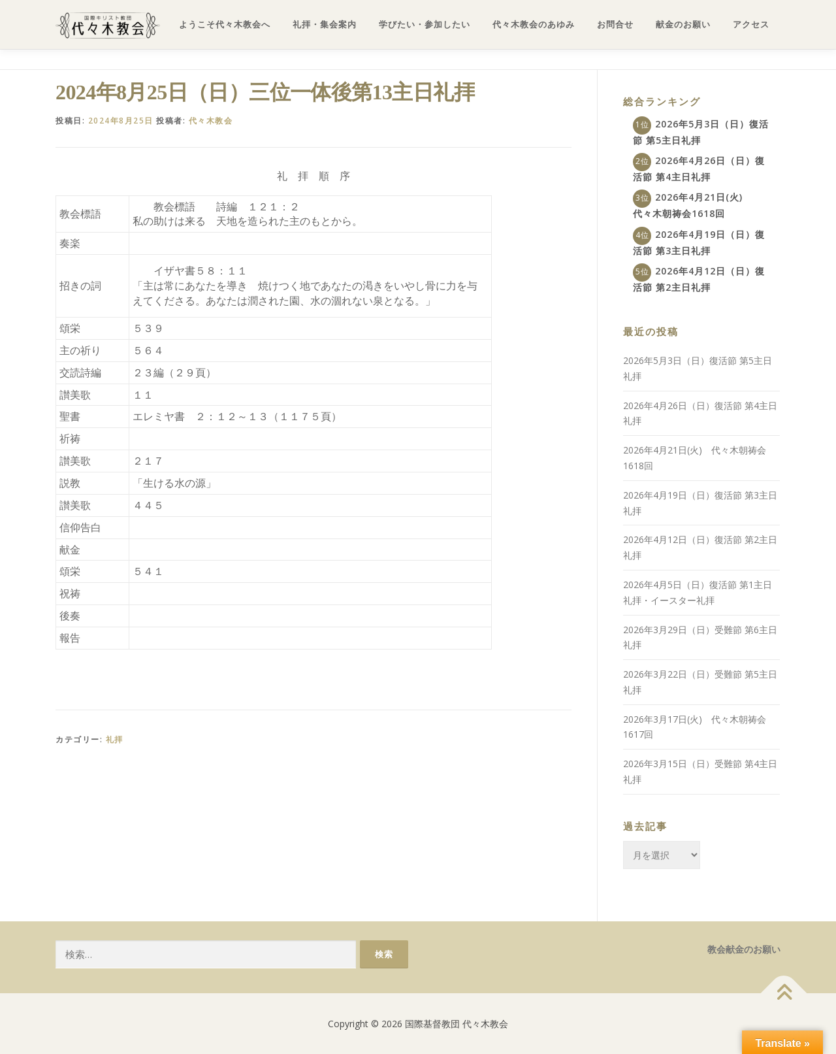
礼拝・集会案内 (325, 24)
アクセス (751, 24)
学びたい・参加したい (424, 24)
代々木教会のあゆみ (533, 24)
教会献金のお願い (743, 949)
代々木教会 (211, 120)
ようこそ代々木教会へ (224, 24)
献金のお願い (683, 24)
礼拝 (114, 739)
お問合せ (615, 24)
